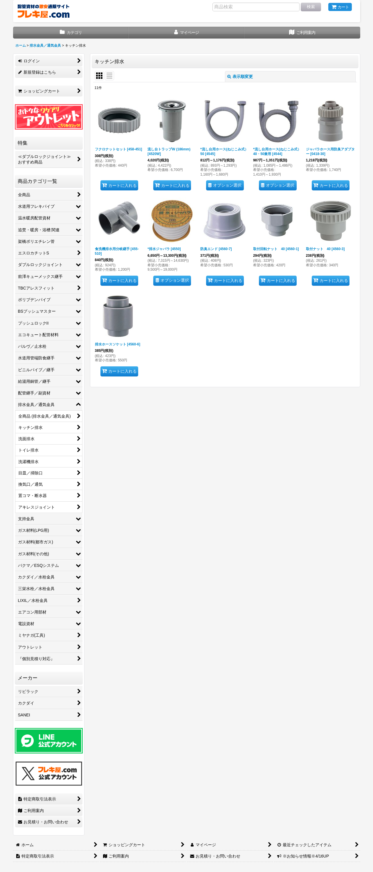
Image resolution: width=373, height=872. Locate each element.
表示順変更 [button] (240, 76)
